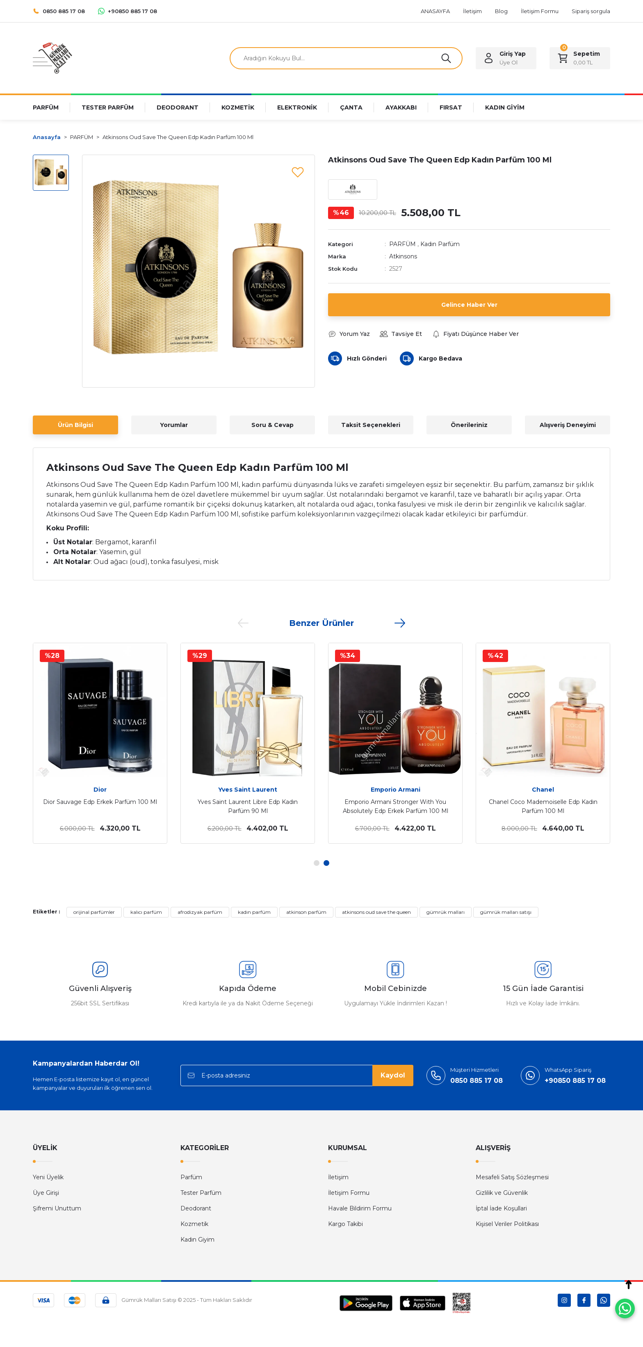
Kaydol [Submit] (393, 1075)
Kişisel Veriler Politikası (507, 1224)
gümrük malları (445, 912)
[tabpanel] (100, 743)
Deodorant (195, 1208)
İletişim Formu (348, 1192)
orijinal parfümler (94, 912)
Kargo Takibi (345, 1224)
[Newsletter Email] (296, 1075)
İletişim (338, 1177)
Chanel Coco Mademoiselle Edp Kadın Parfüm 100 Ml (543, 806)
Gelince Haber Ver (469, 304)
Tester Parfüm (200, 1192)
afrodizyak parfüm (200, 912)
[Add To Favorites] (297, 171)
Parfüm (191, 1177)
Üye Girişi (46, 1192)
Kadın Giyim (197, 1239)
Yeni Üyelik (48, 1177)
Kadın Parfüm (440, 244)
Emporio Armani (395, 789)
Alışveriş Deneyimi (568, 425)
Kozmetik (194, 1224)
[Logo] (52, 58)
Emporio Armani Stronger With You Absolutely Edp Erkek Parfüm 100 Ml (395, 806)
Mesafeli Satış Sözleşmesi (512, 1177)
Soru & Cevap (272, 425)
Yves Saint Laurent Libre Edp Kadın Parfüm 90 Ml (248, 806)
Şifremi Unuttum (57, 1208)
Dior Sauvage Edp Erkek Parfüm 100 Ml (100, 802)
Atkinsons (403, 256)
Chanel (543, 789)
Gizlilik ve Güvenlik (502, 1192)
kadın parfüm (254, 912)
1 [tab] (316, 863)
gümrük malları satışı (505, 912)
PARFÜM (402, 244)
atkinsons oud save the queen (376, 912)
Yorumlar (174, 425)
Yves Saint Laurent (247, 789)
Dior (100, 789)
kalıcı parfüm (146, 912)
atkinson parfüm (306, 912)
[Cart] (580, 58)
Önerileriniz (469, 425)
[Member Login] (506, 58)
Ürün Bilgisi (75, 425)
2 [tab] (326, 863)
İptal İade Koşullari (501, 1208)
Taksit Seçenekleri (370, 425)
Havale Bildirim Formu (360, 1208)
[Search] (346, 58)
